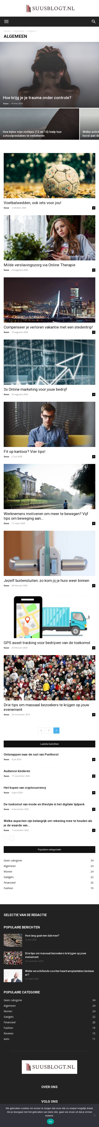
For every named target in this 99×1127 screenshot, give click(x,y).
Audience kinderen (17, 771)
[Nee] (94, 1115)
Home (7, 31)
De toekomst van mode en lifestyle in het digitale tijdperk (44, 804)
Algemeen (19, 31)
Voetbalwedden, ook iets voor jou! (32, 203)
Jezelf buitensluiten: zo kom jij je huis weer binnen (46, 580)
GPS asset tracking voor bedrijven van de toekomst (47, 643)
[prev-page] (41, 730)
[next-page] (12, 838)
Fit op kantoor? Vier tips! (24, 451)
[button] (6, 22)
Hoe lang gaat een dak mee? (42, 935)
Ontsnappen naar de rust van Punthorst (31, 754)
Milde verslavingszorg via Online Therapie (39, 265)
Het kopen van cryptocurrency (25, 787)
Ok (50, 1121)
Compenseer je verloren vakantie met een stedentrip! (48, 327)
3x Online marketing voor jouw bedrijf (35, 389)
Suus (5, 103)
